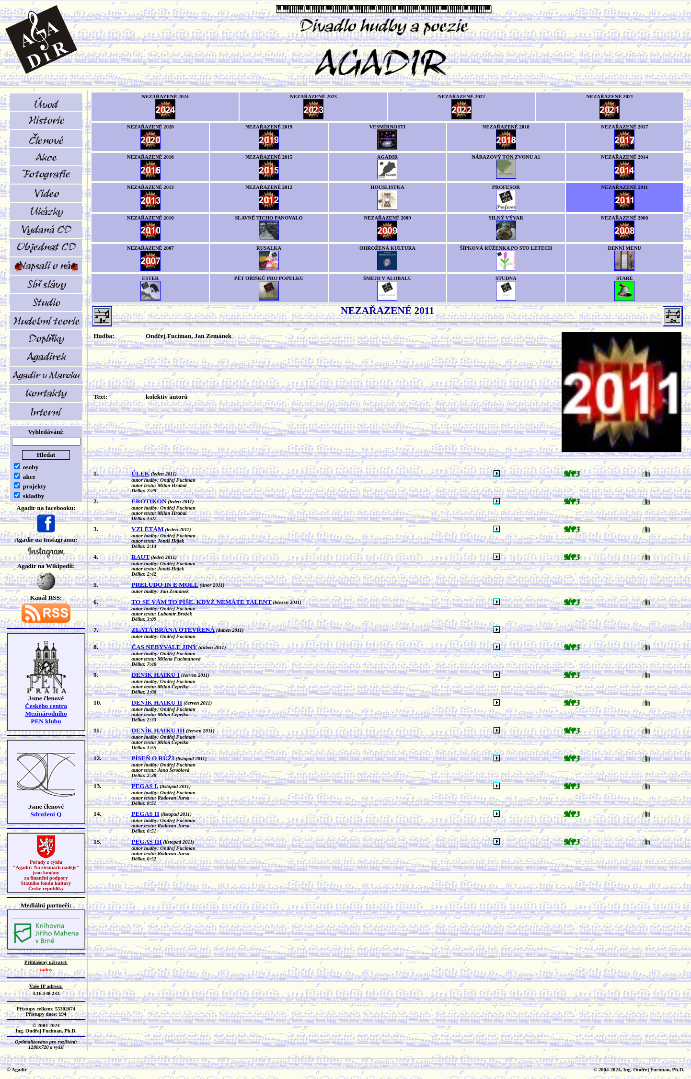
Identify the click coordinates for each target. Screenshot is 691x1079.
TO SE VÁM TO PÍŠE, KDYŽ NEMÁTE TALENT (201, 601)
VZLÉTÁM (147, 529)
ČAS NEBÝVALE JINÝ (164, 646)
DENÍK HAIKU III (157, 730)
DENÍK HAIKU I (155, 674)
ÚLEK (140, 473)
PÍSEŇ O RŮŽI (152, 758)
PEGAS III (146, 841)
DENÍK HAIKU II (156, 702)
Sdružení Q (46, 814)
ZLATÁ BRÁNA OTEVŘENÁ (173, 629)
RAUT (140, 556)
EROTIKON (148, 501)
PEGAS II (145, 813)
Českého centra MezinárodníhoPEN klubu (46, 713)
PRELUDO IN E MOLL (164, 584)
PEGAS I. (144, 785)
